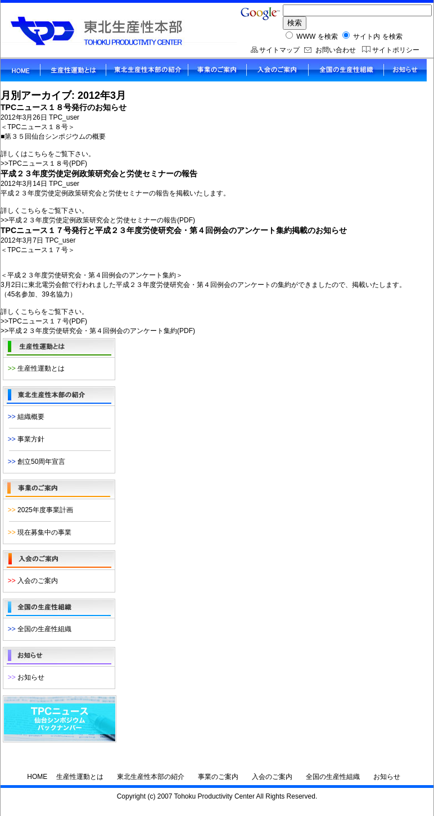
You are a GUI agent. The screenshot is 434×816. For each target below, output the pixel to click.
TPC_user (64, 117)
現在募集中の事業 (37, 532)
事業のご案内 (218, 777)
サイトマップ (279, 50)
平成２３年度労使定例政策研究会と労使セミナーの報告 (99, 173)
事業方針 (24, 439)
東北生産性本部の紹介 (150, 777)
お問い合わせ (335, 50)
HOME (37, 777)
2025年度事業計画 (38, 510)
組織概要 (24, 417)
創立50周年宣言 (34, 462)
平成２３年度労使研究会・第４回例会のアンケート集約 (92, 331)
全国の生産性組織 (37, 629)
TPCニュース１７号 (38, 321)
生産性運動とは (34, 368)
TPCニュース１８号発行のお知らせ (63, 107)
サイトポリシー (395, 50)
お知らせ (24, 677)
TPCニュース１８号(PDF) (47, 163)
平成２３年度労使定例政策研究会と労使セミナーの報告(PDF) (101, 220)
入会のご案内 (31, 581)
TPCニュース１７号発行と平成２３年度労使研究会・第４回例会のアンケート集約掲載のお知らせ (174, 230)
